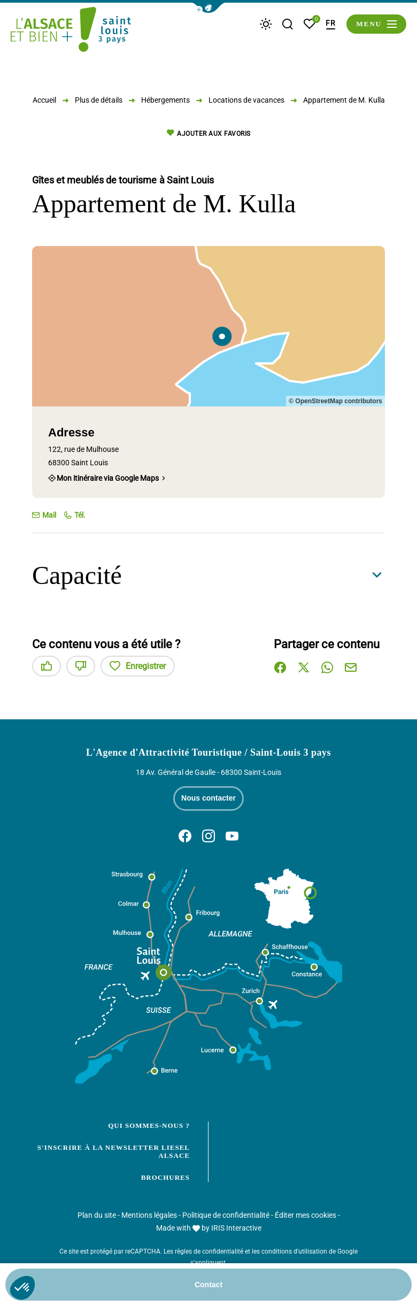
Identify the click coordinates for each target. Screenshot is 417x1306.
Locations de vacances (246, 100)
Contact (208, 1284)
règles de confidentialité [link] (209, 1251)
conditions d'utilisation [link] (294, 1251)
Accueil (44, 100)
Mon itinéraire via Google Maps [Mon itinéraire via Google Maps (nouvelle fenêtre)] (107, 478)
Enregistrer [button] (138, 666)
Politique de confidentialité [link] (225, 1215)
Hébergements (165, 100)
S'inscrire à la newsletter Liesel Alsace (113, 1151)
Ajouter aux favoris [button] (209, 133)
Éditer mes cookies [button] (305, 1215)
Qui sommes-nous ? (149, 1125)
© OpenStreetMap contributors (335, 401)
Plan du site (97, 1215)
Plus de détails (98, 100)
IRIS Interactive (236, 1228)
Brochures (165, 1177)
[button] (208, 7)
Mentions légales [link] (149, 1215)
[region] (208, 326)
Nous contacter (208, 798)
